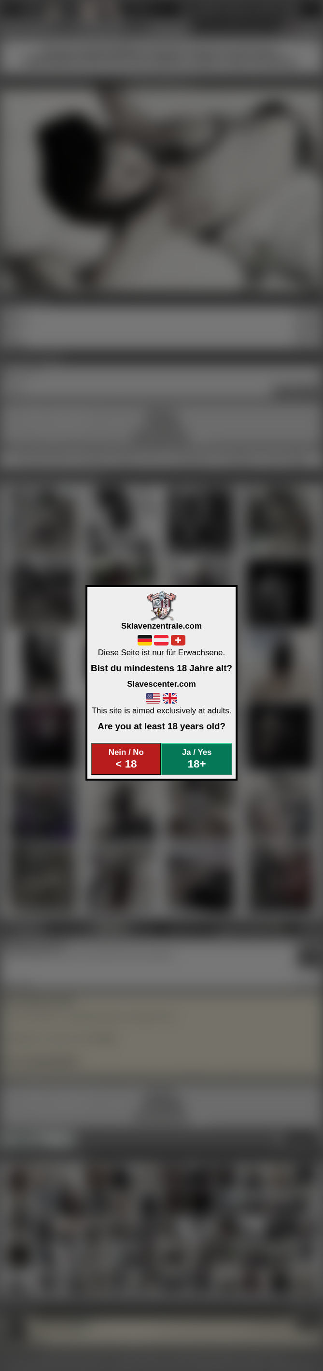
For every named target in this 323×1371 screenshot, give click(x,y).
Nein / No (126, 759)
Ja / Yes (196, 759)
